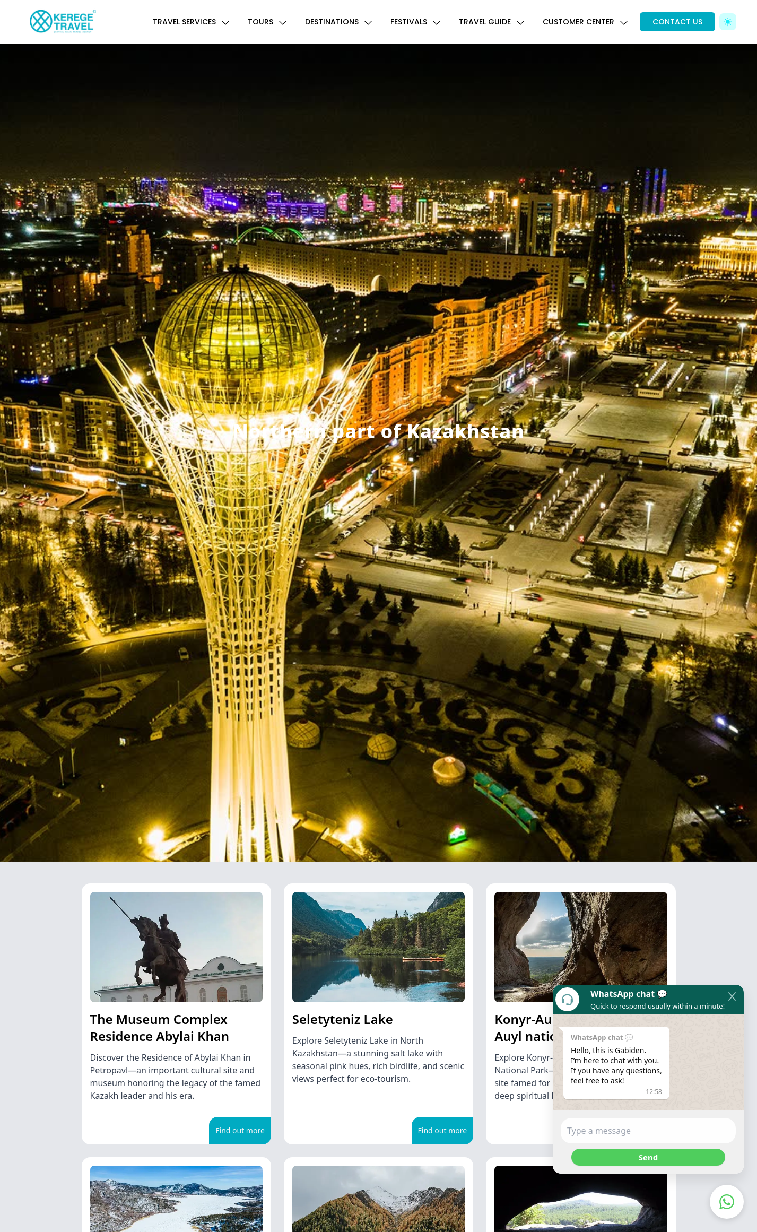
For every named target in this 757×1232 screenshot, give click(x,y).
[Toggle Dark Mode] (727, 21)
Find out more (240, 1130)
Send (648, 1157)
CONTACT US (677, 21)
